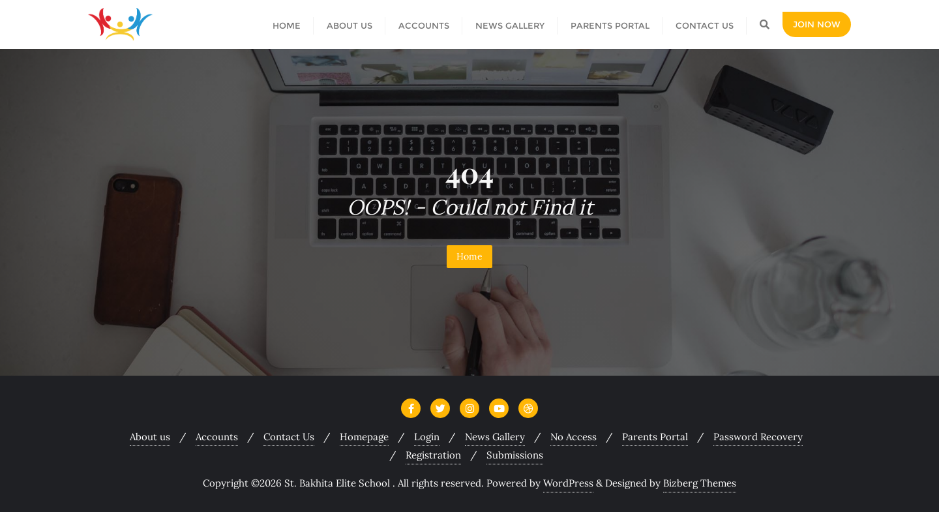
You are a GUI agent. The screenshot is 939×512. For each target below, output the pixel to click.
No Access (573, 436)
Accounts (217, 436)
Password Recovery (758, 436)
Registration (433, 455)
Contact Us (288, 436)
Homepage (364, 436)
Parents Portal (655, 436)
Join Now (817, 24)
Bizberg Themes (699, 483)
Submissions (514, 455)
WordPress (568, 483)
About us (150, 436)
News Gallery (495, 436)
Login (427, 436)
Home (469, 256)
